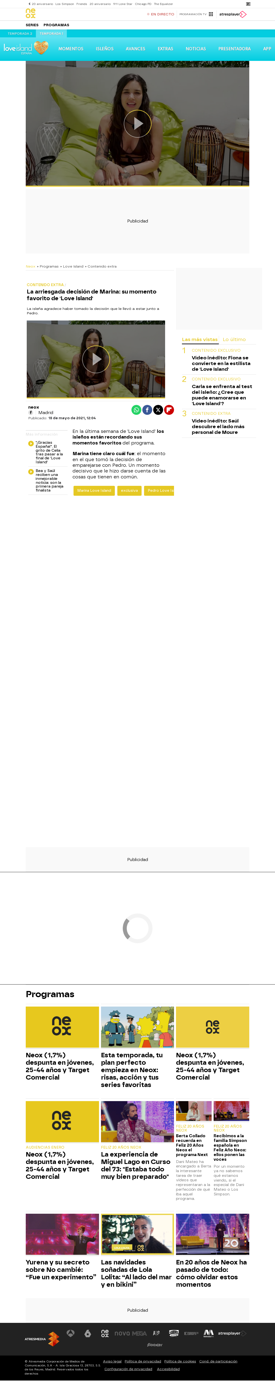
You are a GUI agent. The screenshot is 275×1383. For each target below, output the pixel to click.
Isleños (105, 51)
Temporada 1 (51, 36)
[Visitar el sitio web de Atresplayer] (232, 1336)
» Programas (48, 269)
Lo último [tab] (234, 342)
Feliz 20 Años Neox (121, 1150)
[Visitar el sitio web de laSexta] (87, 1336)
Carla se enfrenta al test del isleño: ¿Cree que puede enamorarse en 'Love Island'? (222, 397)
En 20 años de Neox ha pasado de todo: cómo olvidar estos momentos (211, 1276)
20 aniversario (42, 3)
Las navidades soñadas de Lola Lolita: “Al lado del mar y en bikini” (136, 1276)
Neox (30, 269)
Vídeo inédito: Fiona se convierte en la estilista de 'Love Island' (221, 365)
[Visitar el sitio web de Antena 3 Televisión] (70, 1336)
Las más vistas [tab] (200, 342)
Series (32, 27)
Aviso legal (112, 1364)
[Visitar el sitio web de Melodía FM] (208, 1336)
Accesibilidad (168, 1371)
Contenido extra (211, 416)
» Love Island (71, 269)
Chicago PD (141, 3)
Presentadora (234, 51)
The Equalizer (161, 3)
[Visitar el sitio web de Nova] (122, 1336)
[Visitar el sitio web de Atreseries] (156, 1336)
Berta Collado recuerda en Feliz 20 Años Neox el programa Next (192, 1148)
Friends (80, 3)
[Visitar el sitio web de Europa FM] (191, 1336)
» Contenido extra (101, 269)
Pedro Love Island (164, 493)
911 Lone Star (121, 3)
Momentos (71, 51)
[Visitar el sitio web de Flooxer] (155, 1347)
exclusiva (129, 493)
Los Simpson (64, 3)
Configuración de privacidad (128, 1371)
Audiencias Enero (45, 1150)
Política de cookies (180, 1364)
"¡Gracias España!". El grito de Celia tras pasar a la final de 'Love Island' (45, 455)
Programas (56, 27)
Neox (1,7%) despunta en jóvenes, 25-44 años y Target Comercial (60, 1069)
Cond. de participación (218, 1364)
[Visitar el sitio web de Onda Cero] (174, 1336)
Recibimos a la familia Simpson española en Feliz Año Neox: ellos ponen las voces (230, 1150)
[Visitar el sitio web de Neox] (105, 1336)
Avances (135, 51)
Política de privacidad (143, 1364)
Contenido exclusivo (216, 353)
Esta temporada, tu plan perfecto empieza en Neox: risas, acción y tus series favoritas (132, 1072)
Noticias (195, 51)
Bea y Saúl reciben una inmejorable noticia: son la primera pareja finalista (45, 483)
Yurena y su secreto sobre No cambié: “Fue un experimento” (61, 1272)
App (267, 51)
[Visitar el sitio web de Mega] (139, 1336)
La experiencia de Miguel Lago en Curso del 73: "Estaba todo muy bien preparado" (135, 1168)
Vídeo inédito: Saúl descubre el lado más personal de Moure (218, 429)
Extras (165, 51)
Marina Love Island (94, 493)
